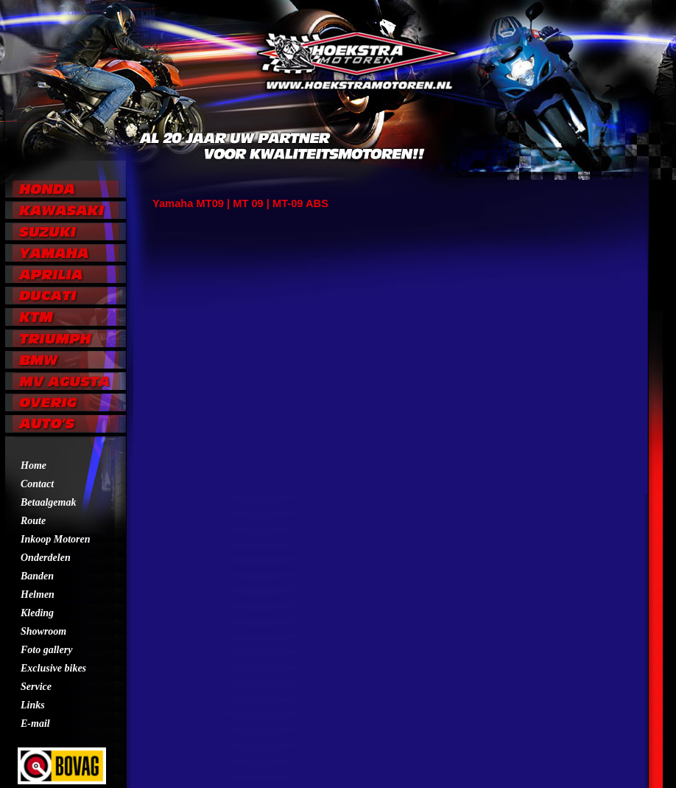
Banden (37, 576)
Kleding (37, 612)
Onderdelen (46, 557)
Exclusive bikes (53, 668)
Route (33, 520)
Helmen (37, 594)
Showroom (43, 631)
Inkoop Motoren (56, 539)
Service (36, 686)
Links (33, 705)
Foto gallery (46, 649)
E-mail (35, 723)
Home (33, 465)
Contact (37, 483)
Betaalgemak (48, 502)
